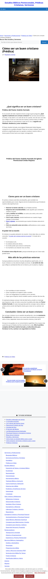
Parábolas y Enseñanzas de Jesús (16, 489)
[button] (47, 9)
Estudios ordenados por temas (15, 419)
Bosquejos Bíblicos (11, 455)
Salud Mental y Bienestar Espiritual (16, 520)
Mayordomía (9, 512)
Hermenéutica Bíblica (12, 478)
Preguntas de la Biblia (12, 548)
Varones (7, 566)
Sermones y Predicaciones (12, 35)
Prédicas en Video (26, 35)
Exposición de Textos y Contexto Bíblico (17, 468)
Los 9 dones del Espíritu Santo (15, 423)
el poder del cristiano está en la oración (20, 236)
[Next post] (46, 381)
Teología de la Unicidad (13, 532)
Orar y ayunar (10, 221)
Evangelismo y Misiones (13, 507)
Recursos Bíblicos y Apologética (14, 540)
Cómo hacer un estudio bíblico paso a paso (19, 439)
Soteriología (9, 491)
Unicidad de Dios (11, 427)
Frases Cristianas (11, 556)
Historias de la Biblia (12, 486)
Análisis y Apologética (12, 543)
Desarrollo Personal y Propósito (15, 527)
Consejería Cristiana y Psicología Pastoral (17, 514)
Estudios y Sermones (12, 437)
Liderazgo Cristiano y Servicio (15, 509)
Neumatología (10, 473)
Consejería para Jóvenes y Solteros (16, 525)
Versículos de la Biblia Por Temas (16, 553)
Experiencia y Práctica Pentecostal (16, 538)
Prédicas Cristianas (12, 443)
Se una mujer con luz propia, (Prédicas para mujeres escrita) (15, 381)
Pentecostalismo (9, 530)
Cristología (9, 494)
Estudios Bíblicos (10, 465)
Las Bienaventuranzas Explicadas (16, 431)
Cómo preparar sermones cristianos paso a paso (20, 441)
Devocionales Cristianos (13, 501)
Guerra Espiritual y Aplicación (15, 483)
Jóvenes (7, 561)
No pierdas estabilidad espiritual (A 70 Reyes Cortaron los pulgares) (32, 369)
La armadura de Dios (12, 421)
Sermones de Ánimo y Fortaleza (15, 458)
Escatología (9, 471)
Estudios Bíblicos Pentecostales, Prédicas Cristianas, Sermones (24, 3)
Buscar (44, 42)
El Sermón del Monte (12, 429)
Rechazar (18, 576)
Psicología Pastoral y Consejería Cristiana (18, 433)
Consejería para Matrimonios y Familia (17, 522)
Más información (40, 573)
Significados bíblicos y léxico (14, 558)
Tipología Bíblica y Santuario (14, 481)
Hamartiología (10, 476)
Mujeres (7, 563)
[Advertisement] (24, 23)
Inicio (1, 35)
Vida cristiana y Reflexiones (13, 496)
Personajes (9, 545)
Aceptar (30, 576)
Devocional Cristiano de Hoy (14, 425)
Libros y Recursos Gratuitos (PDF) (16, 550)
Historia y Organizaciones (13, 535)
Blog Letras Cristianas (12, 435)
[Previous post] (2, 369)
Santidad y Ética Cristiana (13, 504)
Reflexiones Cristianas (12, 499)
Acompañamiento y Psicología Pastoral (17, 517)
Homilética (9, 460)
